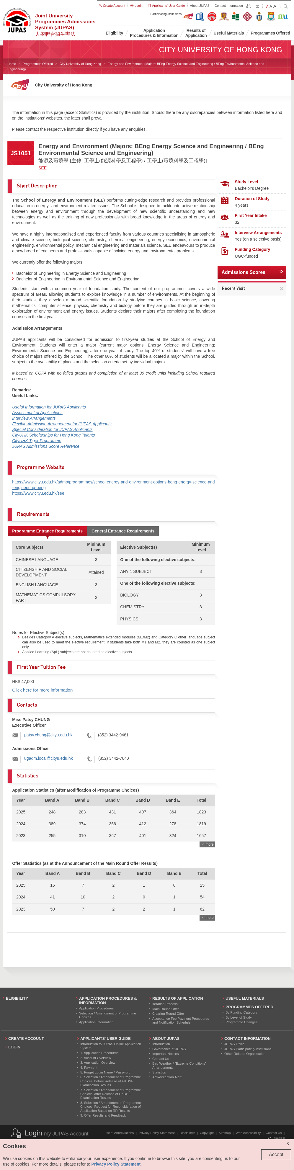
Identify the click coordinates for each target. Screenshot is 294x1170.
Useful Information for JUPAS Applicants (49, 407)
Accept (276, 1154)
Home (11, 64)
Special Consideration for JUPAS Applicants (52, 429)
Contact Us (274, 1133)
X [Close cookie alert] (287, 1143)
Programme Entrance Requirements (47, 531)
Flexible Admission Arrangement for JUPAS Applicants (62, 423)
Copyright (207, 1133)
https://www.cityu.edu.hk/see (38, 493)
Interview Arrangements (33, 418)
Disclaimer (187, 1133)
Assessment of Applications (37, 412)
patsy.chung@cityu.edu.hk (48, 735)
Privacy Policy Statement (157, 1133)
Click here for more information (42, 689)
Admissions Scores (243, 272)
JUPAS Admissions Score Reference (45, 446)
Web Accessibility (248, 1133)
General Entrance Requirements (123, 531)
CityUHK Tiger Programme (36, 440)
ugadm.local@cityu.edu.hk (48, 758)
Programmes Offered (38, 64)
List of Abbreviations (119, 1133)
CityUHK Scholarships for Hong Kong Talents (53, 435)
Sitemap (225, 1133)
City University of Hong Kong (80, 64)
